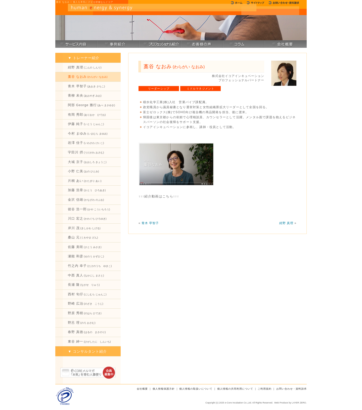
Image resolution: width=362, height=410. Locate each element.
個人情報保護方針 (164, 388)
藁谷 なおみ (87, 76)
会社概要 (142, 388)
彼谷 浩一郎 (89, 209)
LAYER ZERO (299, 402)
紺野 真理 (84, 67)
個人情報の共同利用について (235, 388)
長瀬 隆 (84, 284)
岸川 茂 (84, 228)
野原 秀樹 (84, 313)
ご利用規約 (265, 388)
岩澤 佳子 (86, 143)
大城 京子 (87, 162)
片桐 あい (84, 181)
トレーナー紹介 (86, 58)
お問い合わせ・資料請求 (291, 388)
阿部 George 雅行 (91, 105)
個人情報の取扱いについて (195, 388)
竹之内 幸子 (90, 266)
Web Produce (281, 402)
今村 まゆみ (87, 133)
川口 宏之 (87, 218)
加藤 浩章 (87, 190)
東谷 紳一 (89, 341)
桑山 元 (83, 237)
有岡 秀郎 (87, 114)
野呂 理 (81, 322)
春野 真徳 (87, 332)
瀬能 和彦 (86, 256)
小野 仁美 (83, 171)
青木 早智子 (86, 86)
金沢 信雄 (86, 199)
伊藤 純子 (86, 124)
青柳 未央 (84, 95)
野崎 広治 (85, 303)
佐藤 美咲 (84, 247)
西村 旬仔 (87, 294)
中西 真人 (86, 275)
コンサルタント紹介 (90, 351)
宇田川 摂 (86, 152)
